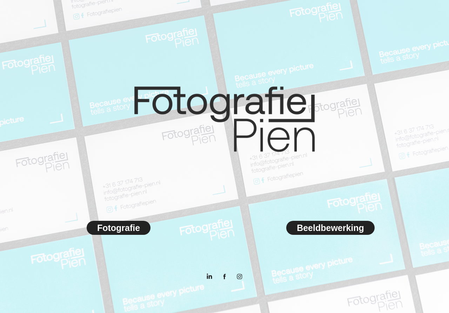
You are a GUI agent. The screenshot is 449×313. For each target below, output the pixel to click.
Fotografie (118, 228)
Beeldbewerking (330, 228)
